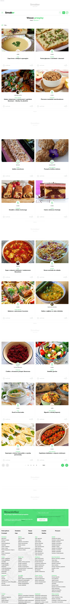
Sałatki (52, 370)
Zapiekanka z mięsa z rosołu (41, 602)
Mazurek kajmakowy (40, 578)
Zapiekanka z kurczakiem (41, 597)
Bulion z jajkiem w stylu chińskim (52, 311)
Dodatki (52, 57)
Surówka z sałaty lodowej (58, 540)
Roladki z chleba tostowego (18, 210)
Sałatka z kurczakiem (57, 543)
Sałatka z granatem (56, 551)
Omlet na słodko (5, 540)
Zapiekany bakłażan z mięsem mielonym (52, 453)
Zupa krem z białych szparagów (18, 58)
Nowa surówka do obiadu (52, 270)
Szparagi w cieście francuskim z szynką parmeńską (18, 454)
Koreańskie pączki (6, 585)
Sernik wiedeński (22, 585)
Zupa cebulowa (38, 554)
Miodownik (4, 571)
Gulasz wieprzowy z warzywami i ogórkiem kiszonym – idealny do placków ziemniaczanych (18, 100)
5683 (44, 465)
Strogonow (4, 598)
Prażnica (3, 554)
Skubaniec (4, 573)
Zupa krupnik (38, 541)
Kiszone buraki (55, 585)
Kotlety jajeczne (55, 595)
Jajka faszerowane (39, 558)
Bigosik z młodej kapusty (52, 412)
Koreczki (3, 583)
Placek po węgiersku (6, 597)
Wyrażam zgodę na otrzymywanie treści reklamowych (48, 516)
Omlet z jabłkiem (5, 546)
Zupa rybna (54, 560)
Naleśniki (4, 545)
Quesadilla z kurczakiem (57, 602)
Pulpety (20, 540)
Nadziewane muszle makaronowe (26, 600)
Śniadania (17, 530)
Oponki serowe (5, 580)
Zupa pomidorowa (39, 553)
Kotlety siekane (21, 545)
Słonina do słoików (56, 591)
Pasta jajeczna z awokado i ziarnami (52, 58)
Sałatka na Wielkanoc (57, 548)
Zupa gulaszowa (39, 549)
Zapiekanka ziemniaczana (41, 598)
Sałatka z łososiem (56, 541)
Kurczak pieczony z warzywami (25, 568)
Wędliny (44, 533)
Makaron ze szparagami (23, 580)
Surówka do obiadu (56, 538)
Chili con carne (5, 602)
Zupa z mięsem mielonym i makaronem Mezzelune (18, 271)
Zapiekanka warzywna (40, 600)
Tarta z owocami (39, 577)
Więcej (23, 520)
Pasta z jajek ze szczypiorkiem (25, 578)
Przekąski (52, 97)
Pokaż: (35, 20)
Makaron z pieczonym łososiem (18, 311)
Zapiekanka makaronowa (24, 548)
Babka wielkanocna (39, 565)
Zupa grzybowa (55, 561)
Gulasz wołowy (5, 600)
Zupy (18, 57)
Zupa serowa (38, 548)
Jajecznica (4, 538)
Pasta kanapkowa (6, 543)
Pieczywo (57, 530)
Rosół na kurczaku (18, 412)
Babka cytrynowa (39, 566)
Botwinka (20, 577)
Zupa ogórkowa (38, 551)
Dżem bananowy (56, 588)
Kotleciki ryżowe (22, 570)
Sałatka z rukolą (55, 546)
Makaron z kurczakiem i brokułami (26, 595)
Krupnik (20, 560)
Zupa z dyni (37, 540)
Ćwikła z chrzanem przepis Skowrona (18, 371)
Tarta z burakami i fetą (57, 597)
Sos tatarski (37, 570)
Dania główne (18, 97)
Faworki (3, 578)
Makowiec (4, 566)
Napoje (30, 530)
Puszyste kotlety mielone (52, 169)
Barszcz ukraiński (39, 543)
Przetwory (18, 370)
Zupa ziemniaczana (39, 546)
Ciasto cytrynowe (5, 570)
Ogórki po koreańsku (56, 590)
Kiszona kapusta (55, 577)
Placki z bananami (6, 553)
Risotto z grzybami (22, 563)
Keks (53, 571)
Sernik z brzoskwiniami (23, 583)
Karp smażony (55, 565)
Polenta (20, 571)
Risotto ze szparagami (23, 566)
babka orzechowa (18, 169)
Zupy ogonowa (38, 538)
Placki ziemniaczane (23, 543)
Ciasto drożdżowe (6, 560)
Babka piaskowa (39, 568)
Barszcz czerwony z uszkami (58, 558)
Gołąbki (20, 558)
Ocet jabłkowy (55, 578)
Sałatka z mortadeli (56, 549)
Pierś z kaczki (21, 538)
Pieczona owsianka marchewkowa (52, 99)
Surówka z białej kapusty (57, 553)
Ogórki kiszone (55, 580)
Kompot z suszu (55, 568)
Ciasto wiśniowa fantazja (52, 210)
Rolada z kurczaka (56, 598)
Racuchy (3, 541)
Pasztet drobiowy (39, 561)
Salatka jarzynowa (56, 545)
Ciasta (17, 167)
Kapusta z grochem (56, 563)
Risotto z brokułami (22, 565)
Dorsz (19, 546)
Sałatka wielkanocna (40, 571)
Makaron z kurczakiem (23, 541)
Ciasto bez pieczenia (6, 568)
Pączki (3, 577)
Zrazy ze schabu (22, 549)
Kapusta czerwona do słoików (58, 586)
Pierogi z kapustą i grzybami (58, 566)
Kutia (53, 570)
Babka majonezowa (39, 580)
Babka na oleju (5, 563)
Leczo (3, 595)
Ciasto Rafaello (5, 565)
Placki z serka (5, 548)
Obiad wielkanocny (39, 560)
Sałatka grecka (52, 371)
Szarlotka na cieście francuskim (9, 582)
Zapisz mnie (42, 519)
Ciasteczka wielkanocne (40, 563)
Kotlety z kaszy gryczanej (24, 561)
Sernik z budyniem (6, 558)
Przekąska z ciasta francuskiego (59, 600)
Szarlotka (4, 561)
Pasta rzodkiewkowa (23, 582)
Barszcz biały (38, 545)
